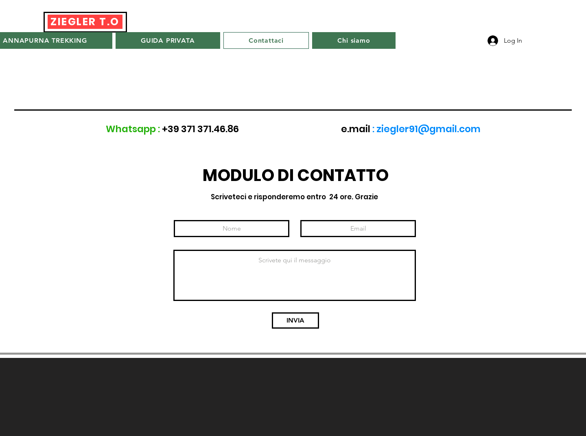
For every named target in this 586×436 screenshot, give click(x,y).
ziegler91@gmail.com (428, 128)
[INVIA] (295, 320)
